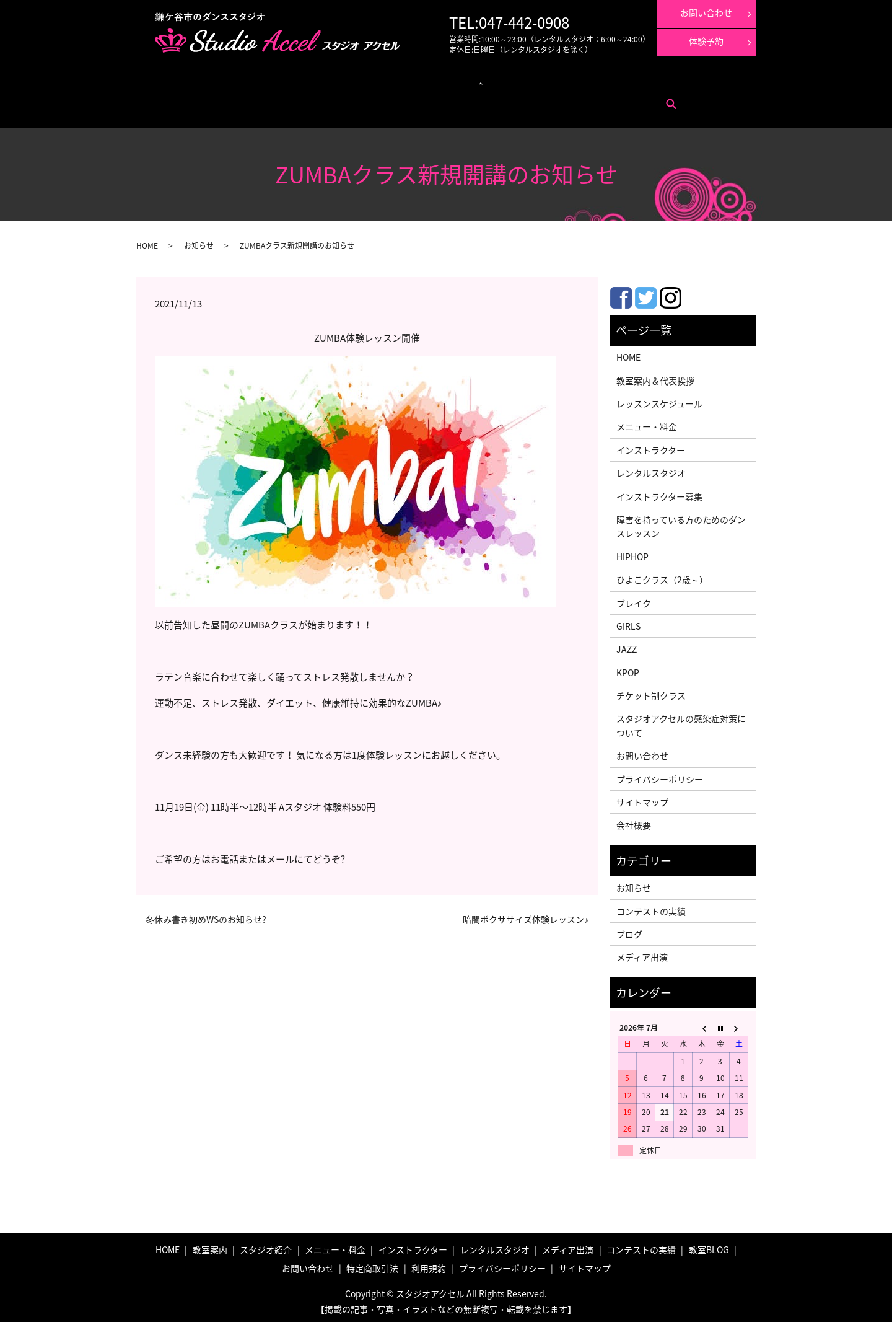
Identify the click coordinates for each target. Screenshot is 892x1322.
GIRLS (628, 622)
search (309, 99)
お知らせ (199, 241)
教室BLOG (709, 1246)
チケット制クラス (651, 691)
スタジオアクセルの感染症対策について (681, 722)
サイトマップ (642, 798)
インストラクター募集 (697, 81)
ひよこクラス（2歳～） (662, 576)
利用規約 (280, 99)
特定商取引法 (239, 99)
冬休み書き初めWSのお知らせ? (206, 916)
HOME (147, 241)
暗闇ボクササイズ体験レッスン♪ (525, 916)
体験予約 (706, 41)
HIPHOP (632, 553)
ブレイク (633, 599)
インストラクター (473, 81)
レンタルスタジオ (412, 81)
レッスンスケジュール (293, 81)
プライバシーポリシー (659, 775)
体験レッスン (636, 81)
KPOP (627, 669)
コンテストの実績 (581, 81)
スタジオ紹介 (266, 1246)
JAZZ (626, 645)
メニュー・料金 (229, 81)
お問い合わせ (191, 99)
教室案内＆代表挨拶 (655, 377)
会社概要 (633, 822)
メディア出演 (527, 81)
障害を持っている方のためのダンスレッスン (681, 522)
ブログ (629, 930)
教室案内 (184, 81)
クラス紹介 (351, 81)
